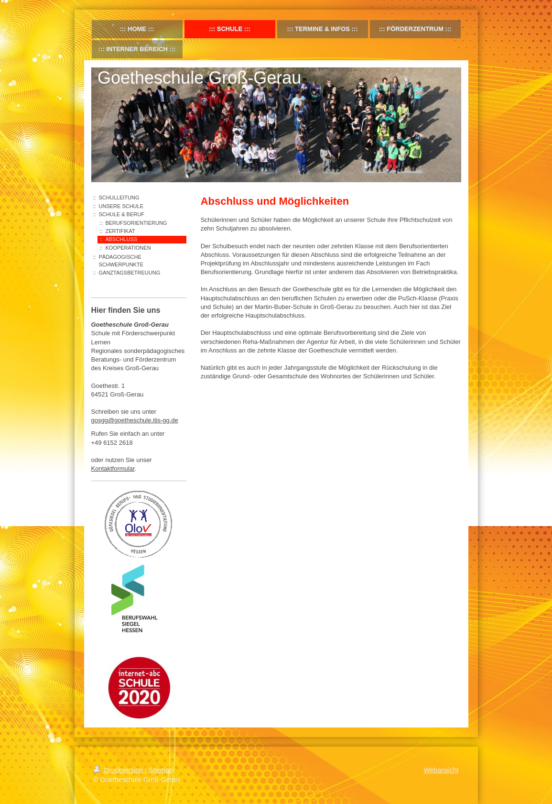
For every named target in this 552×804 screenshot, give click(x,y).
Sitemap (161, 770)
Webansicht (441, 770)
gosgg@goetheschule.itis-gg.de (134, 420)
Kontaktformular (113, 468)
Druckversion (119, 770)
